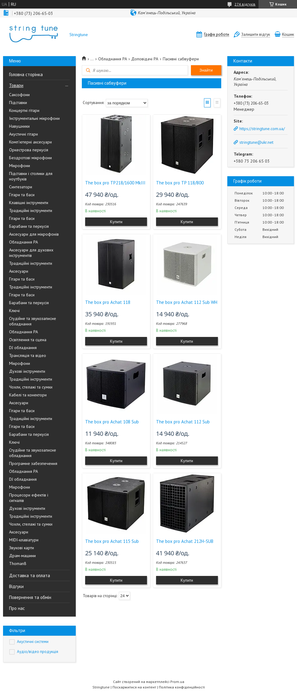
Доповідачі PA (144, 59)
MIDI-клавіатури (23, 540)
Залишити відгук (255, 34)
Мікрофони (19, 165)
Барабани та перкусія (29, 226)
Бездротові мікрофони (30, 157)
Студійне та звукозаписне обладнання (32, 321)
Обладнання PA (23, 242)
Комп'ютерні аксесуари (30, 142)
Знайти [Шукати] (206, 70)
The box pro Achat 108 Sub (112, 422)
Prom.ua (177, 681)
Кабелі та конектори (28, 395)
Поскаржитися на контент (134, 687)
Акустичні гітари (23, 134)
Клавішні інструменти (28, 202)
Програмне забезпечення (33, 463)
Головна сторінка (26, 74)
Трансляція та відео (27, 355)
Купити (116, 221)
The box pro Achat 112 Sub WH (186, 302)
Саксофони (19, 94)
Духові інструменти (27, 371)
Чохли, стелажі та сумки (30, 387)
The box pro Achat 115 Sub (112, 541)
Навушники (19, 126)
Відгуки (16, 586)
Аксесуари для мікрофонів (34, 234)
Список (217, 102)
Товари (16, 85)
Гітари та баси (22, 194)
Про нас (17, 608)
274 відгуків (245, 4)
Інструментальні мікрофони (34, 118)
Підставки (18, 102)
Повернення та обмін (30, 597)
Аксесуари (18, 271)
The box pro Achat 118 (107, 302)
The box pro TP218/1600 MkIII (115, 183)
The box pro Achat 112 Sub (183, 422)
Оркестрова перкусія (28, 150)
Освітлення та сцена (27, 339)
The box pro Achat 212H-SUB (184, 541)
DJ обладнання (23, 347)
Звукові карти (21, 547)
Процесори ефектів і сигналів (28, 497)
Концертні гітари (24, 110)
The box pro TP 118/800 (180, 183)
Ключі (14, 310)
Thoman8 (17, 563)
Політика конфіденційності (182, 687)
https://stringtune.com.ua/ (262, 128)
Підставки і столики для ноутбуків (30, 176)
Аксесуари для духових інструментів (31, 252)
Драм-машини (22, 555)
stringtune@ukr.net (256, 142)
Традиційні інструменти (30, 210)
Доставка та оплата (29, 575)
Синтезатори (20, 187)
